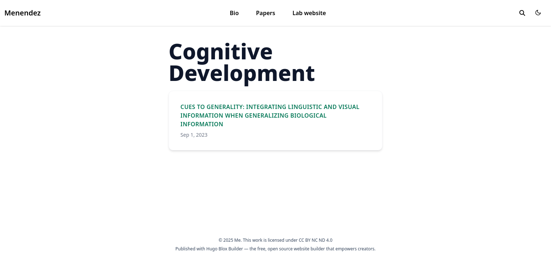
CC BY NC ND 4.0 (315, 240)
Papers (265, 13)
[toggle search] (522, 13)
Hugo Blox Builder (224, 249)
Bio (234, 13)
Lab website (309, 13)
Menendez (22, 13)
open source (280, 249)
